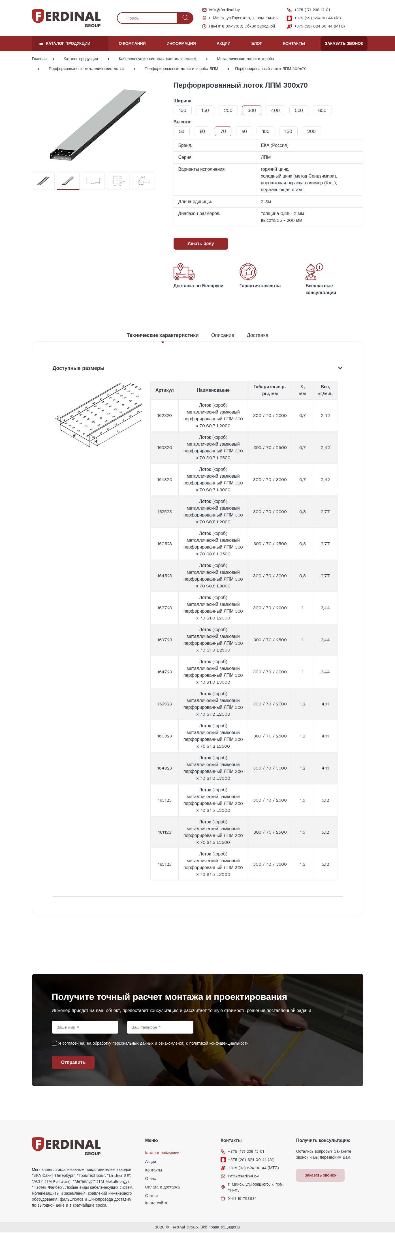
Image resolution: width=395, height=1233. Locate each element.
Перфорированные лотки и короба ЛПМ (181, 68)
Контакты (294, 43)
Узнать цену (200, 243)
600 (329, 110)
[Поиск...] (147, 18)
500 (304, 110)
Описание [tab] (222, 335)
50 (182, 131)
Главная (39, 58)
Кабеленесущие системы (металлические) (157, 58)
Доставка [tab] (257, 335)
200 (231, 110)
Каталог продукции (81, 58)
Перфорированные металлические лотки (86, 68)
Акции (223, 43)
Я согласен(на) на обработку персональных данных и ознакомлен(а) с (153, 1044)
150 (207, 110)
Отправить (73, 1063)
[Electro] (66, 18)
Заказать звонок (344, 43)
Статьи (151, 1196)
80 (248, 131)
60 (204, 131)
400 (280, 110)
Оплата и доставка (162, 1187)
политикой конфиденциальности (219, 1044)
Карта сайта (156, 1203)
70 (226, 131)
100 (183, 110)
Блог (256, 43)
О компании (132, 43)
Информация (181, 43)
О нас (150, 1179)
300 (255, 110)
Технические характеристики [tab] (162, 335)
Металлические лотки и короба (245, 58)
